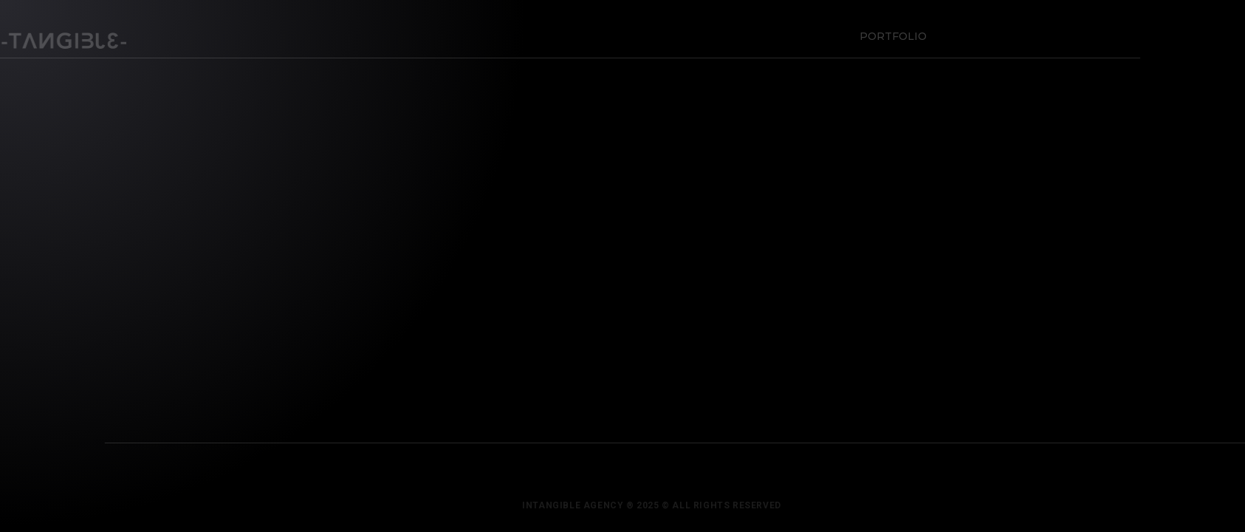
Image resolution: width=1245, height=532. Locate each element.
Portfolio (889, 32)
